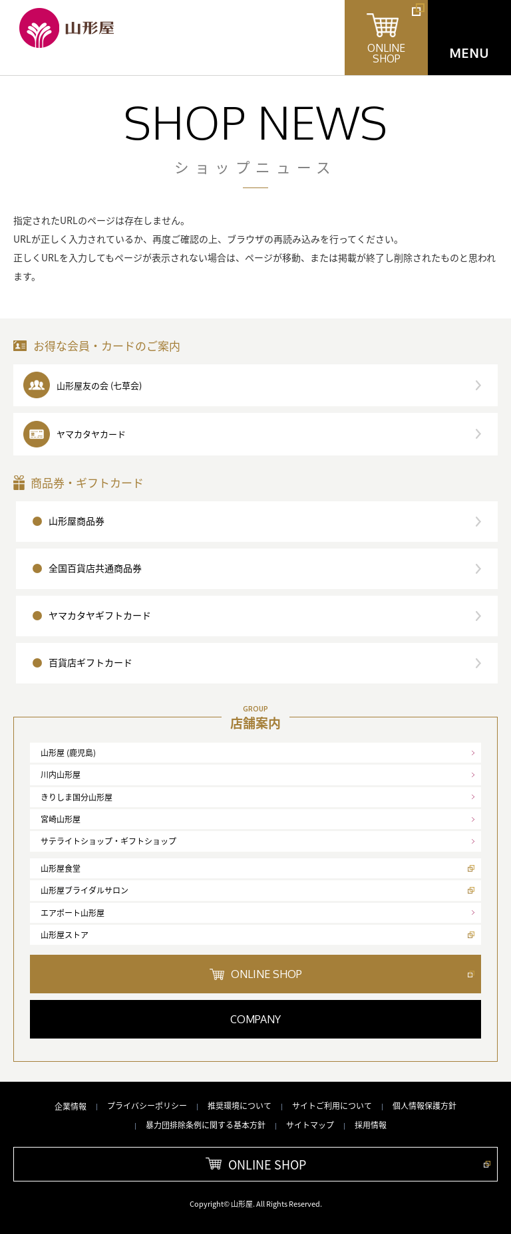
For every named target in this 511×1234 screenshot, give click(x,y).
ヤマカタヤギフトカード (100, 615)
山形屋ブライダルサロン (84, 890)
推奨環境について (239, 1106)
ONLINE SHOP (266, 974)
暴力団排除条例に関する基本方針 (205, 1125)
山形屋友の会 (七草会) (99, 385)
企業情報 (70, 1106)
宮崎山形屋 (61, 819)
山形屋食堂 (61, 868)
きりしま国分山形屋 (76, 797)
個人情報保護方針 (424, 1106)
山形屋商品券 (76, 520)
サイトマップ (310, 1125)
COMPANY (255, 1019)
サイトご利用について (332, 1106)
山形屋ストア (64, 935)
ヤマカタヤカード (91, 434)
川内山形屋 (61, 775)
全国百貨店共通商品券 (95, 567)
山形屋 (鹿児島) (68, 753)
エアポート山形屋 (72, 913)
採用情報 (371, 1125)
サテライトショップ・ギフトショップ (108, 841)
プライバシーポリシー (147, 1106)
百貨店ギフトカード (90, 662)
